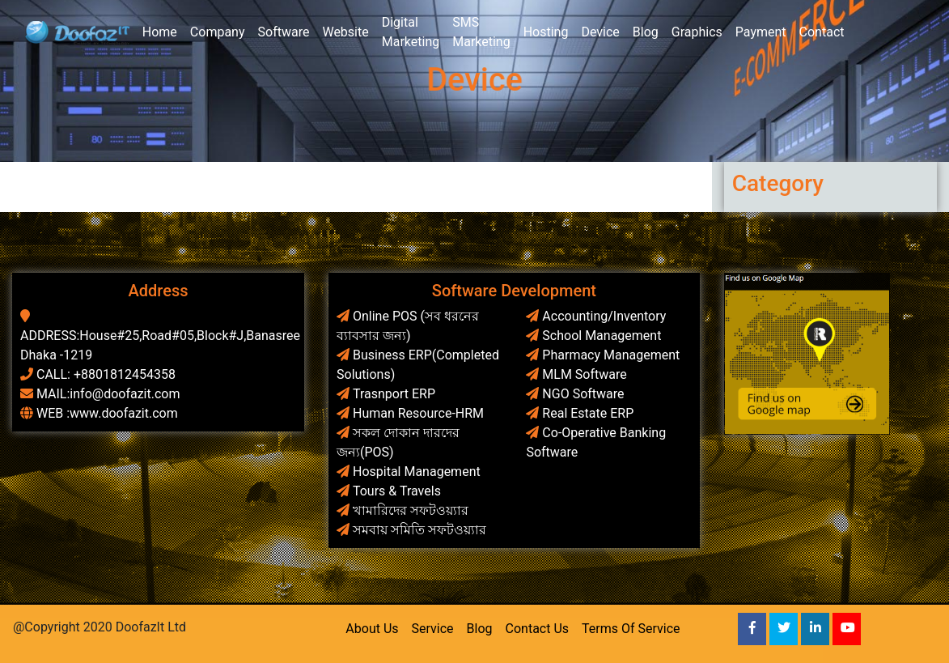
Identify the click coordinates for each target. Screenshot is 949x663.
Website (345, 32)
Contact (822, 32)
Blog (646, 32)
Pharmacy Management (611, 355)
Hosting (546, 32)
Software (284, 32)
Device (600, 32)
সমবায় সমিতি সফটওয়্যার (419, 530)
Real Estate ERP (587, 413)
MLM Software (584, 374)
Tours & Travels (397, 491)
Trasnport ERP (394, 394)
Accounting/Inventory (604, 316)
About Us (371, 628)
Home (159, 32)
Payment (760, 32)
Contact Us (538, 628)
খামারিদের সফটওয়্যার (410, 510)
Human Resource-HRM (418, 413)
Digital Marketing (410, 32)
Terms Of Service (631, 628)
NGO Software (583, 394)
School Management (601, 335)
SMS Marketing (481, 32)
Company (217, 32)
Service (433, 628)
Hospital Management (417, 471)
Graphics (697, 32)
